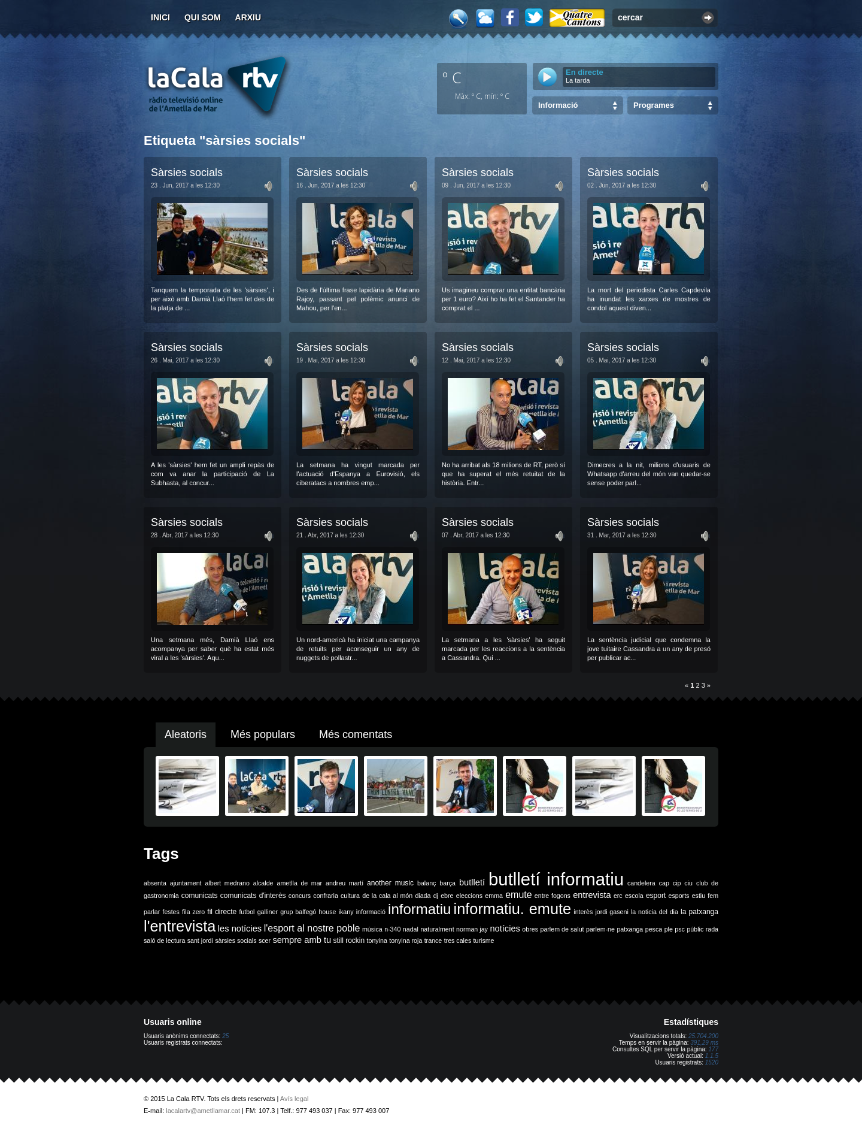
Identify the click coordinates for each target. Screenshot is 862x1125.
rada (712, 929)
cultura (350, 895)
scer (265, 940)
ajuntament (186, 883)
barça (447, 883)
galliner (267, 911)
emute (518, 895)
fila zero (193, 911)
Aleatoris (186, 734)
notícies (505, 928)
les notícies (240, 928)
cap (664, 883)
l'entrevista (180, 926)
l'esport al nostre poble (312, 928)
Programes (653, 105)
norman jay (472, 929)
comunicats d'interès (253, 895)
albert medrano (227, 883)
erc (618, 895)
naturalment (437, 929)
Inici (160, 17)
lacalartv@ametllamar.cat (203, 1110)
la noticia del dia (654, 911)
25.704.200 (703, 1036)
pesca (653, 929)
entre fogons (552, 895)
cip (677, 883)
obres (530, 929)
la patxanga (699, 912)
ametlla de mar (299, 883)
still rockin (349, 940)
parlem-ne (600, 929)
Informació (558, 105)
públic (695, 929)
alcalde (263, 883)
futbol (246, 911)
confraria (325, 895)
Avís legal (294, 1098)
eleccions (469, 895)
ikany (346, 911)
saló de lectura (164, 940)
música (372, 929)
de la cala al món (387, 895)
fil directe (221, 912)
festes (170, 911)
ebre (447, 895)
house (327, 911)
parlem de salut (562, 929)
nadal (410, 929)
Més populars (262, 734)
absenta (155, 883)
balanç (426, 883)
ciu (688, 883)
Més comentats (355, 734)
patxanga (630, 929)
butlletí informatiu (556, 879)
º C (452, 77)
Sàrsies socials (187, 173)
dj (435, 895)
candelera (641, 883)
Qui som (202, 17)
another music (390, 883)
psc (680, 929)
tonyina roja (405, 940)
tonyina (377, 940)
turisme (484, 940)
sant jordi (200, 940)
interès (583, 911)
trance (433, 940)
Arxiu (248, 17)
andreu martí (344, 883)
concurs (300, 895)
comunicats (199, 895)
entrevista (592, 895)
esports (678, 895)
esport (656, 895)
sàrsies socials (235, 940)
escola (634, 895)
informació (371, 911)
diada (422, 895)
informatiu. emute (513, 908)
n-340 (392, 929)
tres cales (458, 940)
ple (668, 929)
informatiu (419, 909)
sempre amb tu (301, 940)
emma (494, 895)
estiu (699, 895)
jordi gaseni (611, 911)
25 (225, 1036)
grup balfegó (298, 911)
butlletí (472, 882)
